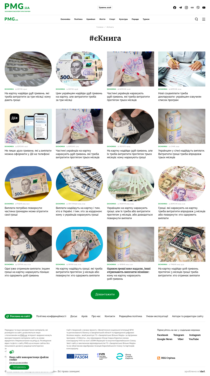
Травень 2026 (105, 7)
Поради (135, 19)
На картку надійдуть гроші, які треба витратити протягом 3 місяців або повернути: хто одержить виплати (79, 272)
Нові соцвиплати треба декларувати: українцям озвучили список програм (179, 97)
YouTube (194, 339)
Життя (102, 19)
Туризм (146, 19)
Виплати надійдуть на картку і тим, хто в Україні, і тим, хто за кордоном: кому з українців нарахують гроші (79, 211)
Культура (123, 19)
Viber (181, 339)
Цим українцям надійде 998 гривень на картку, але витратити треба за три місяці (79, 97)
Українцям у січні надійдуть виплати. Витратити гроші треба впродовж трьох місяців (181, 154)
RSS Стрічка (166, 358)
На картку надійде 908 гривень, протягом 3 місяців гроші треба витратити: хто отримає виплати (179, 272)
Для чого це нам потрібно (18, 362)
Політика (78, 19)
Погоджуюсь (19, 367)
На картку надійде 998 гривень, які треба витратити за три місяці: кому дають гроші (28, 97)
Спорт (112, 19)
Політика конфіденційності (51, 316)
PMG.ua (23, 335)
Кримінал (90, 19)
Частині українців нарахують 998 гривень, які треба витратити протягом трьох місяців (128, 97)
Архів (84, 316)
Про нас (96, 316)
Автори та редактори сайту (187, 316)
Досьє (73, 316)
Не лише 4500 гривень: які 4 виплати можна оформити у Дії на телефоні (28, 152)
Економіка (65, 19)
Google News (164, 339)
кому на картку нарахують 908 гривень (128, 273)
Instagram (195, 335)
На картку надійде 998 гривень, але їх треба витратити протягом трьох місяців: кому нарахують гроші (130, 154)
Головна (99, 27)
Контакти (110, 316)
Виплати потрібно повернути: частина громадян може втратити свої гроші (26, 211)
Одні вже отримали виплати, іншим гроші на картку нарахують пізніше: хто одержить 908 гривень (27, 272)
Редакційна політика (130, 316)
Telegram (178, 335)
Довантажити (105, 294)
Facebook (162, 335)
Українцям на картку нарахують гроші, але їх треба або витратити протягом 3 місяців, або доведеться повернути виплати (130, 213)
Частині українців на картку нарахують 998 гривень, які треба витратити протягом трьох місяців (77, 154)
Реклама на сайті (18, 316)
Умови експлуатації (157, 316)
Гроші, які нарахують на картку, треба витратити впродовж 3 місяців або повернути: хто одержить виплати (181, 213)
